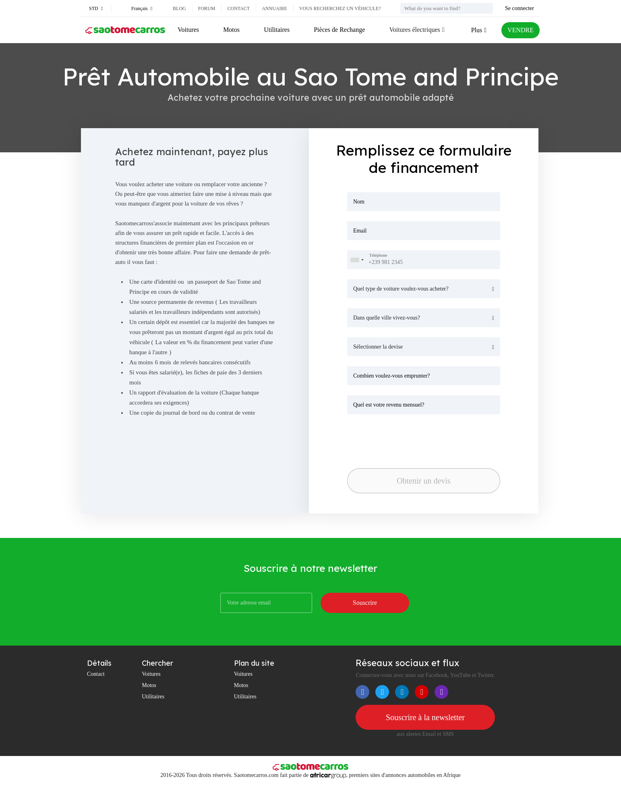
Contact (238, 8)
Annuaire (274, 8)
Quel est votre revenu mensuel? (388, 405)
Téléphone (378, 255)
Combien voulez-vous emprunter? (391, 376)
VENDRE (520, 30)
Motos (231, 29)
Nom (358, 202)
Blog (179, 8)
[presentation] (403, 438)
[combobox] (357, 260)
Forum (206, 8)
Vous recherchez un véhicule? (340, 8)
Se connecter (519, 8)
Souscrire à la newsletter (425, 717)
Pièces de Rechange (339, 29)
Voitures (188, 29)
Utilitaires (277, 29)
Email (359, 231)
